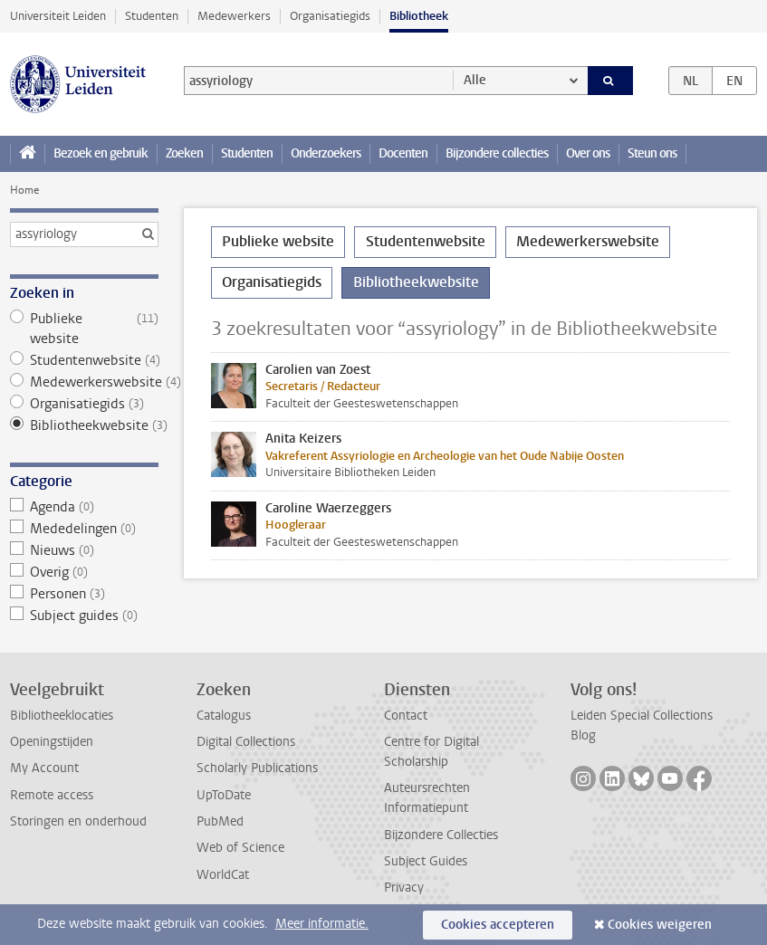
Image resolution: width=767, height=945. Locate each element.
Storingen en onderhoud (78, 821)
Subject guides (84, 615)
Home (24, 190)
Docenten (403, 153)
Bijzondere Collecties (441, 835)
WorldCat (223, 874)
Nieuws (84, 550)
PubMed (220, 821)
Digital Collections (246, 741)
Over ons (587, 153)
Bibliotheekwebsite (84, 425)
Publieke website (84, 328)
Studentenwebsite (84, 360)
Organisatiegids (330, 16)
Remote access (51, 795)
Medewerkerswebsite (84, 382)
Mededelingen (84, 529)
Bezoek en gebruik (100, 153)
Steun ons (652, 153)
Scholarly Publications (257, 768)
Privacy (404, 887)
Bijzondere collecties (497, 153)
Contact (405, 715)
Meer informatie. (322, 923)
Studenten (151, 16)
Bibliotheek (418, 16)
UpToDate (224, 795)
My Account (44, 768)
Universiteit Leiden (58, 16)
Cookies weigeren (660, 924)
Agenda (84, 507)
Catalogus (224, 715)
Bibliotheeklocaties (61, 715)
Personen (84, 594)
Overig (84, 572)
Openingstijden (51, 741)
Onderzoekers (325, 153)
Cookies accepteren (497, 924)
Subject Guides (425, 861)
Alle (475, 80)
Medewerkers (234, 16)
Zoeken (184, 153)
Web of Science (240, 847)
